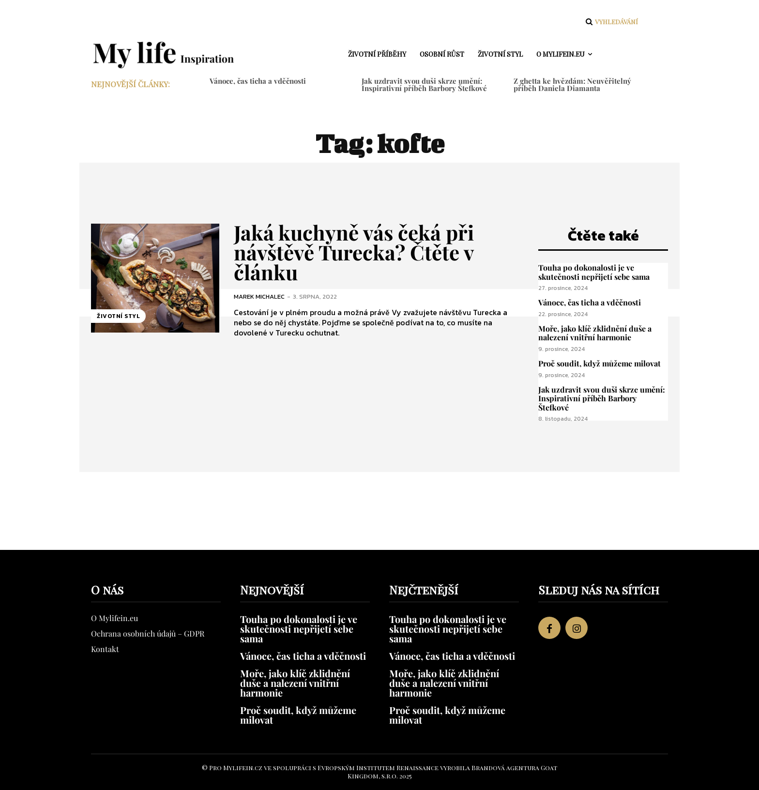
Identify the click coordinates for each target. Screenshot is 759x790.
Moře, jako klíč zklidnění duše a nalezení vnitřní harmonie (595, 333)
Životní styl (118, 316)
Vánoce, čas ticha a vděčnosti (258, 81)
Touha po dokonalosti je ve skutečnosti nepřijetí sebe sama (594, 272)
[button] (610, 22)
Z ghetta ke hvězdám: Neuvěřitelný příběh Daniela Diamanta (572, 84)
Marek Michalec (259, 296)
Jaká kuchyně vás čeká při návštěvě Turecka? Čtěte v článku (354, 252)
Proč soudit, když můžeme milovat (599, 363)
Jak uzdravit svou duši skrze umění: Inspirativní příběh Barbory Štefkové (424, 84)
